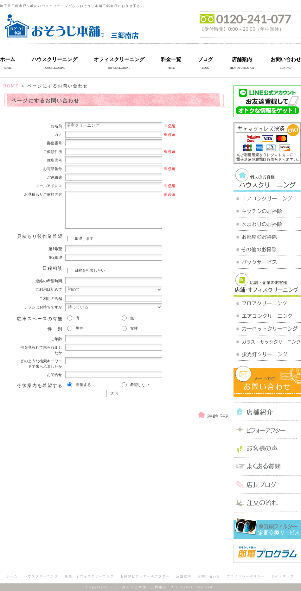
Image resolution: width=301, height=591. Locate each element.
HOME (11, 86)
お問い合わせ (286, 59)
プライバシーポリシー (246, 576)
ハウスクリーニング (54, 59)
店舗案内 (242, 59)
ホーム (7, 59)
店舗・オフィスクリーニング (89, 576)
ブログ (205, 59)
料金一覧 (171, 59)
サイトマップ (282, 576)
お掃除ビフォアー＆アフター (145, 576)
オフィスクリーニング (119, 59)
